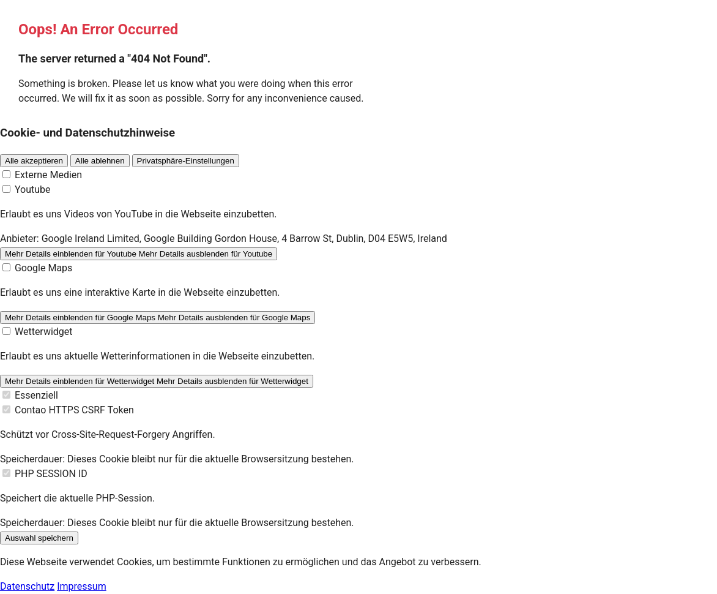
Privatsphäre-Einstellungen (185, 160)
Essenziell (36, 395)
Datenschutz (27, 586)
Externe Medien (48, 175)
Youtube (33, 189)
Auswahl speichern (39, 538)
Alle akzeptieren (34, 160)
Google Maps (43, 268)
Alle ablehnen (100, 160)
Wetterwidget (44, 331)
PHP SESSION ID (51, 473)
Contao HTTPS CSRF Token (74, 410)
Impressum (81, 586)
